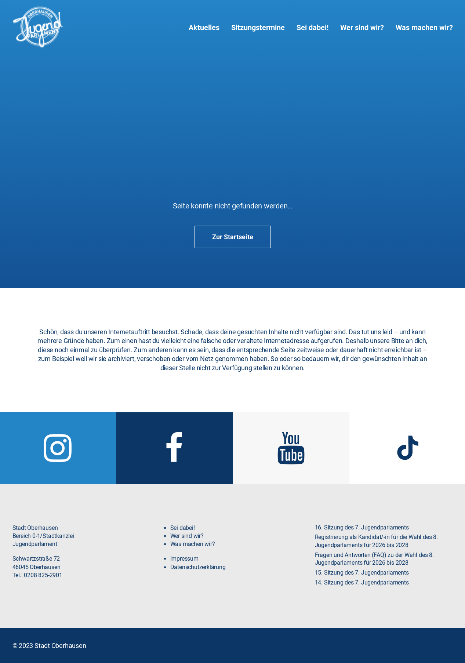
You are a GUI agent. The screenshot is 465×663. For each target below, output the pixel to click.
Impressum (184, 574)
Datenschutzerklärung (198, 582)
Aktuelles (204, 27)
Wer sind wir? (362, 27)
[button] (57, 475)
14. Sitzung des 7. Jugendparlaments (362, 598)
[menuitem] (207, 27)
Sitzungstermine (258, 27)
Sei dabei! (312, 27)
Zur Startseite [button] (232, 237)
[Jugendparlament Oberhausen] (37, 27)
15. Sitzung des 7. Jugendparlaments (362, 588)
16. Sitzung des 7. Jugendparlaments (362, 543)
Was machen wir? (424, 27)
